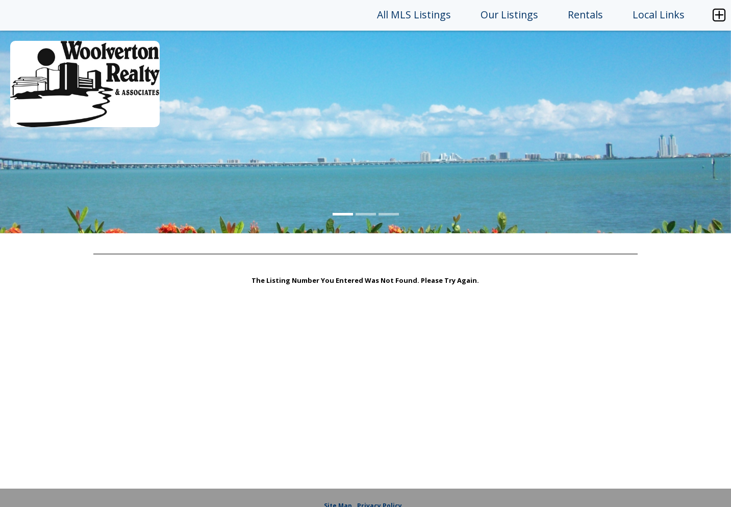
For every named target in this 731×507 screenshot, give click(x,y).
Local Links (659, 14)
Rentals (585, 14)
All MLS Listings (414, 14)
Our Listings (509, 14)
